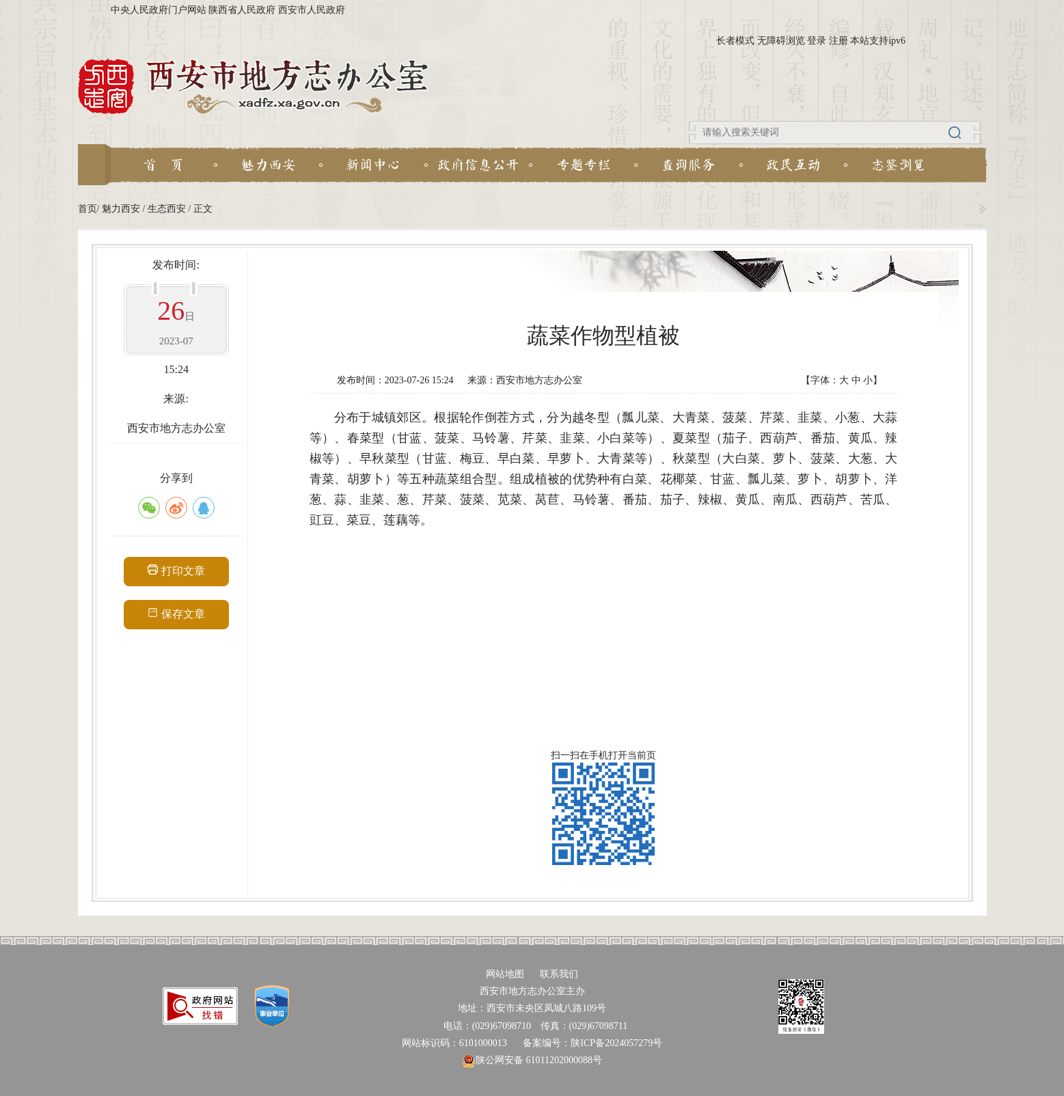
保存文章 (176, 613)
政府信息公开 (478, 165)
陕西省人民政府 (241, 10)
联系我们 (559, 974)
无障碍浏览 (781, 41)
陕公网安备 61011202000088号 (532, 1060)
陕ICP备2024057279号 (616, 1043)
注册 (838, 41)
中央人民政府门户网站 (158, 10)
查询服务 (688, 165)
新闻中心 (373, 165)
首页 (87, 209)
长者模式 (735, 41)
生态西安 (167, 209)
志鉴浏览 (898, 165)
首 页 (163, 165)
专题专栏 (583, 165)
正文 (203, 209)
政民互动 (793, 165)
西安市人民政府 (311, 10)
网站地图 (505, 974)
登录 (816, 41)
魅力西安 (268, 165)
